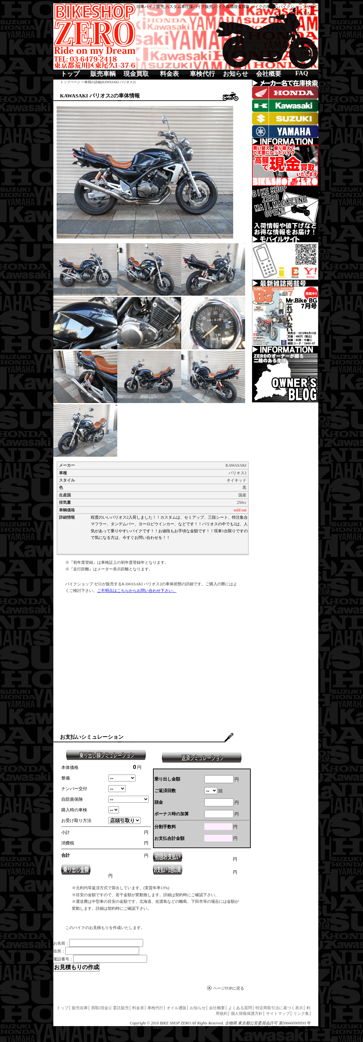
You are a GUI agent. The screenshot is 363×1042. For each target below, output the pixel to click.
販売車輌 (103, 73)
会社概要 (268, 73)
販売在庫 (80, 1008)
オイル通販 (176, 1008)
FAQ (301, 73)
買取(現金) (100, 1008)
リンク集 (301, 1013)
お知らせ (235, 73)
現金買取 (136, 73)
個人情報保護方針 (247, 1013)
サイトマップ (278, 1013)
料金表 (169, 73)
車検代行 (202, 73)
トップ (70, 73)
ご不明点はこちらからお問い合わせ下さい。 (137, 590)
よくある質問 (240, 1008)
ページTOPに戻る (228, 988)
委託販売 (121, 1008)
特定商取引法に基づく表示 (279, 1008)
